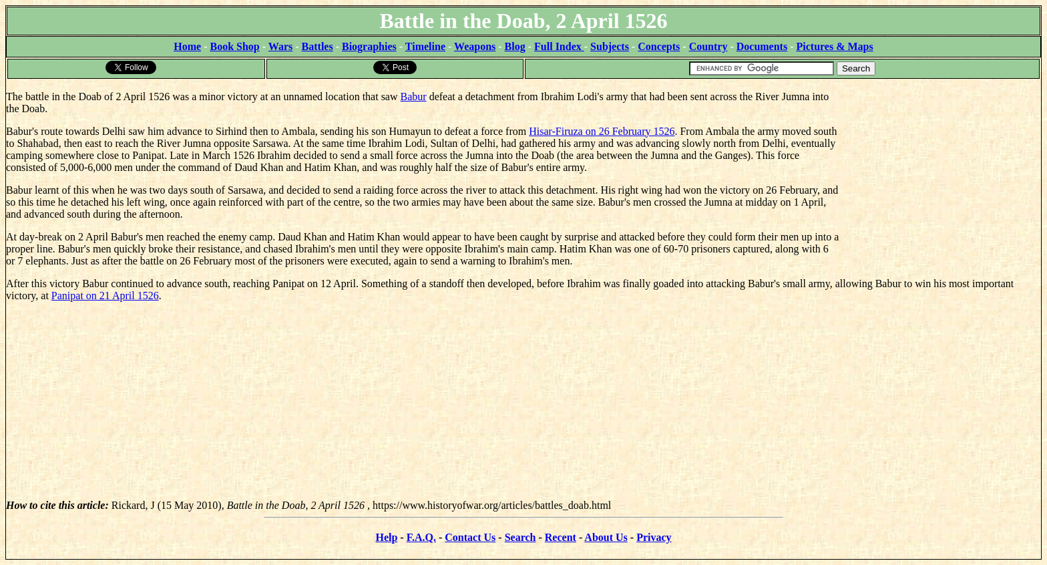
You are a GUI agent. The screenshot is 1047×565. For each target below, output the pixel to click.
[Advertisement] (940, 163)
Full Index (559, 46)
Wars (280, 46)
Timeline (425, 46)
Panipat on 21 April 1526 (105, 295)
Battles (317, 46)
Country (708, 46)
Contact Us (470, 537)
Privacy (653, 537)
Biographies (369, 46)
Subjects (609, 46)
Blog (515, 46)
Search (520, 537)
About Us (605, 537)
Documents (762, 46)
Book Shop (234, 46)
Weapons (474, 46)
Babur (414, 96)
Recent (560, 537)
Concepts (659, 46)
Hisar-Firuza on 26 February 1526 (601, 131)
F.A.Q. (421, 537)
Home (187, 46)
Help (386, 537)
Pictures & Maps (835, 46)
